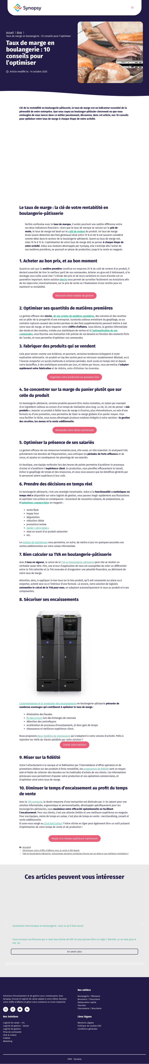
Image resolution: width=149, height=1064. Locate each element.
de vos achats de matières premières (73, 316)
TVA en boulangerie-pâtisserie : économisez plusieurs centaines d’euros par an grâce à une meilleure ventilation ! (75, 853)
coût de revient (76, 231)
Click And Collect (52, 823)
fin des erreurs (34, 718)
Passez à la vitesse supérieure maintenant (75, 838)
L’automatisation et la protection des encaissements (47, 703)
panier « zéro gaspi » (38, 527)
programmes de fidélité (96, 768)
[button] (7, 923)
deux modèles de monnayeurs (53, 735)
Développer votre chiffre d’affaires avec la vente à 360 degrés (51, 850)
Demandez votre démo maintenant (75, 430)
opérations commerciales (35, 502)
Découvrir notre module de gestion (74, 295)
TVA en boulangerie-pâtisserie (77, 562)
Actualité (27, 847)
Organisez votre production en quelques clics (74, 377)
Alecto (64, 279)
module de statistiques (35, 542)
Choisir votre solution (74, 744)
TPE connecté (35, 801)
